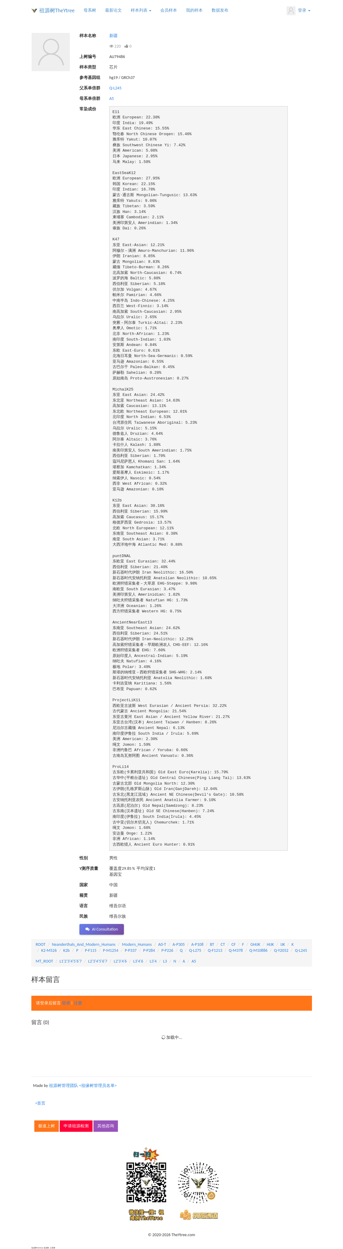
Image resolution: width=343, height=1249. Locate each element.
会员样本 (168, 10)
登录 (298, 10)
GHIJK (255, 944)
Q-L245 (115, 88)
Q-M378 (236, 950)
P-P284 (149, 950)
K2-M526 (49, 950)
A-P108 (197, 944)
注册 (78, 1003)
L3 (165, 961)
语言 (83, 905)
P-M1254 (110, 950)
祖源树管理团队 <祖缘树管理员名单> (83, 1085)
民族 (83, 916)
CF (233, 944)
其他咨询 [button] (105, 1125)
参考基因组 (89, 77)
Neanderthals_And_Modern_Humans (84, 944)
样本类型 (87, 67)
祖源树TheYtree (57, 10)
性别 (83, 858)
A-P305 (179, 944)
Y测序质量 (88, 868)
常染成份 (87, 109)
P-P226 (167, 950)
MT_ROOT (44, 961)
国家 (83, 884)
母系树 (90, 10)
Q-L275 (195, 950)
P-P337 (131, 950)
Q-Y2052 (281, 950)
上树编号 (87, 56)
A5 (111, 98)
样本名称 (87, 35)
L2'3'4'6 (120, 961)
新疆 (113, 35)
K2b (66, 950)
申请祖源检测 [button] (76, 1125)
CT (223, 944)
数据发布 (220, 10)
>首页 (40, 1103)
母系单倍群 (89, 98)
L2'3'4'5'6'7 (97, 961)
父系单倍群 (89, 88)
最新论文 (113, 10)
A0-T (162, 944)
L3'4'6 (138, 961)
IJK (282, 944)
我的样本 (194, 10)
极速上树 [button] (46, 1125)
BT (212, 944)
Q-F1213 (215, 950)
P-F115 (90, 950)
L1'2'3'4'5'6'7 (70, 961)
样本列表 (141, 10)
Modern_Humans (137, 944)
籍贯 (83, 895)
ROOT (40, 944)
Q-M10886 (258, 950)
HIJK (270, 944)
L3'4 (153, 961)
